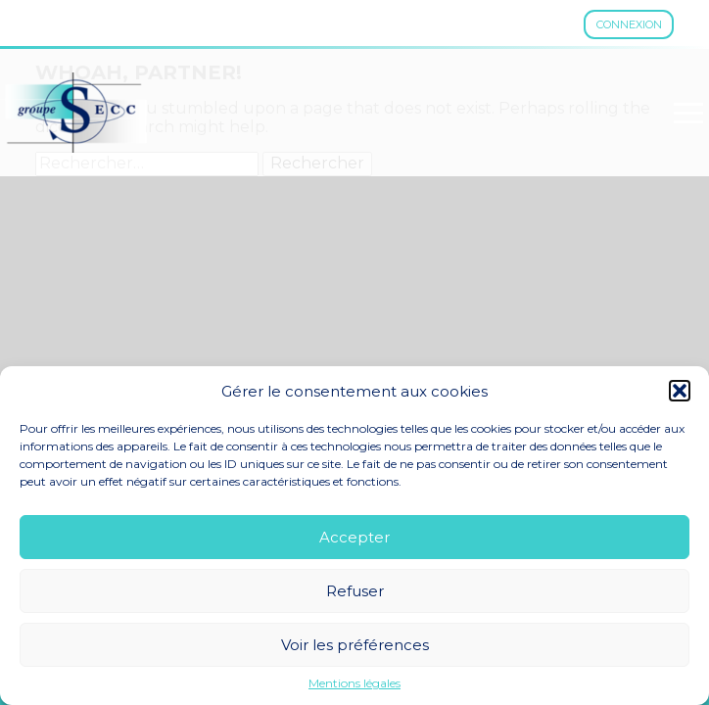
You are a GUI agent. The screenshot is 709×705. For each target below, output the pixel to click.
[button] (679, 390)
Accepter (354, 537)
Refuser (355, 591)
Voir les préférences (355, 644)
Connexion (629, 24)
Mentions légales (354, 683)
